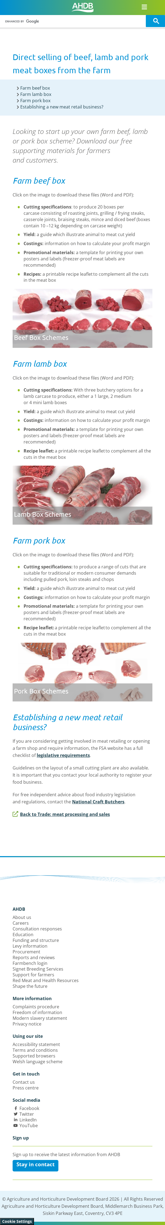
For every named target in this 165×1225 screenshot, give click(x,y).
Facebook (29, 1108)
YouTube (28, 1126)
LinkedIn (28, 1120)
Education (23, 935)
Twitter (26, 1114)
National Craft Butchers (98, 802)
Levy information (30, 946)
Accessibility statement (36, 1044)
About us (22, 917)
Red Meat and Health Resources (46, 980)
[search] (73, 21)
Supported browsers (34, 1056)
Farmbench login (30, 963)
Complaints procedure (36, 1007)
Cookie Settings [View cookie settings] (17, 1221)
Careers (21, 923)
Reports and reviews (34, 957)
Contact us (24, 1082)
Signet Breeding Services (38, 969)
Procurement (26, 952)
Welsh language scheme (37, 1062)
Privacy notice (27, 1024)
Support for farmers (33, 975)
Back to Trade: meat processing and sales (61, 814)
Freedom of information (37, 1012)
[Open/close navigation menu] (144, 7)
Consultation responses (37, 929)
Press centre (26, 1088)
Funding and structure (36, 940)
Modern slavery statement (40, 1018)
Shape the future (30, 986)
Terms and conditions (35, 1050)
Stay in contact (35, 1164)
